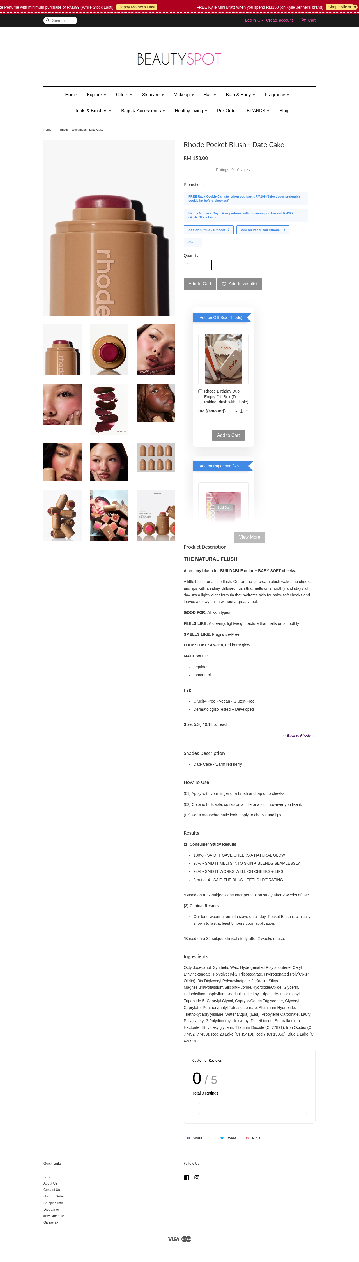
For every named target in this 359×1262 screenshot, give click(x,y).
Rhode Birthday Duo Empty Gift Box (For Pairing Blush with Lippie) (223, 396)
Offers (124, 94)
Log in (250, 20)
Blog (283, 110)
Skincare (153, 94)
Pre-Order (227, 110)
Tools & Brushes (93, 110)
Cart (312, 20)
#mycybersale (53, 1216)
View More (249, 537)
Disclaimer (51, 1209)
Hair (210, 94)
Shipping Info (53, 1203)
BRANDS (258, 110)
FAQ (46, 1177)
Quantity (191, 255)
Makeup (184, 94)
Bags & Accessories (143, 110)
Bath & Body (240, 94)
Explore (97, 94)
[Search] (60, 21)
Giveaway (50, 1222)
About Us (50, 1183)
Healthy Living (191, 110)
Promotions (194, 184)
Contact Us (51, 1190)
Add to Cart (228, 435)
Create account (279, 20)
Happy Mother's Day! (143, 7)
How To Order (53, 1196)
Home (71, 94)
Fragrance (277, 94)
